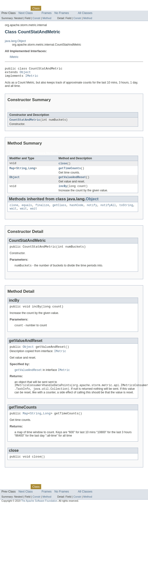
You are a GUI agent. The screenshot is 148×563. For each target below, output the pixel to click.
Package (22, 8)
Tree (55, 8)
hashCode (76, 210)
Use (46, 8)
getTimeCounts (70, 172)
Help (92, 8)
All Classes (85, 13)
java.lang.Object (15, 41)
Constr (36, 18)
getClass (59, 210)
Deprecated (68, 8)
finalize (42, 210)
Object (25, 73)
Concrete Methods (78, 155)
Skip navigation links (13, 4)
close (63, 166)
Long (31, 172)
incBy (63, 190)
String (21, 172)
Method (46, 18)
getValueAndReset (72, 181)
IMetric (14, 57)
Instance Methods (46, 155)
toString (126, 210)
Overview (7, 8)
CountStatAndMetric (24, 122)
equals (27, 210)
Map (11, 172)
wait (13, 214)
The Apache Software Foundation (39, 511)
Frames (47, 13)
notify (92, 210)
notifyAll (108, 210)
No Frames (61, 13)
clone (14, 210)
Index (82, 8)
